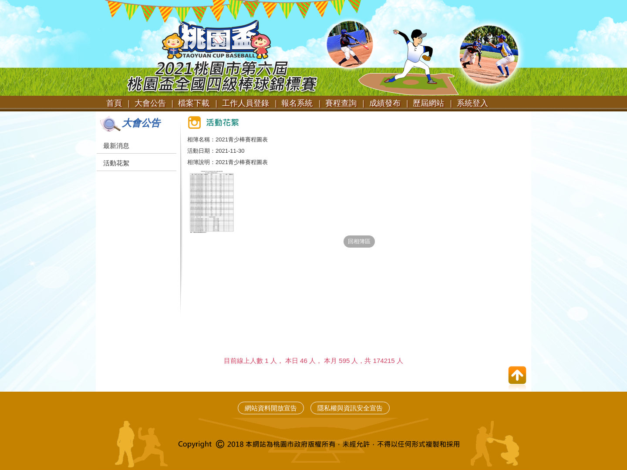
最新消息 (116, 145)
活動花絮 (116, 163)
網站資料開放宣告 (271, 408)
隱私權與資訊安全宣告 (350, 408)
